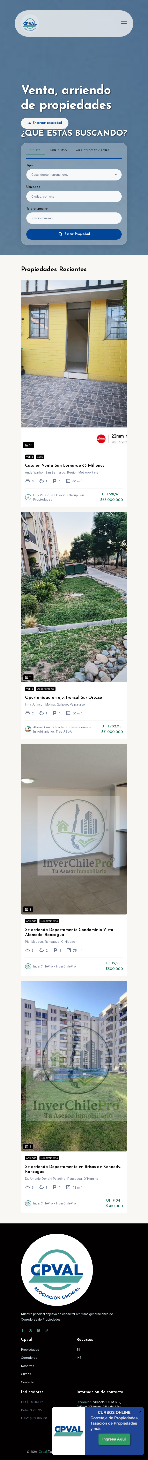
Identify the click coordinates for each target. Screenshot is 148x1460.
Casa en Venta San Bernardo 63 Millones (64, 470)
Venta (29, 460)
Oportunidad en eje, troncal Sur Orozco (63, 702)
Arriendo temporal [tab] (93, 150)
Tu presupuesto (37, 208)
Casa (40, 460)
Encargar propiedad (45, 123)
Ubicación (33, 187)
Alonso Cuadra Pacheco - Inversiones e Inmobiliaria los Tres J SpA (62, 733)
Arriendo (31, 924)
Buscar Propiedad (74, 234)
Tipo (29, 165)
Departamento (45, 692)
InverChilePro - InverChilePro (54, 970)
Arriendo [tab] (58, 150)
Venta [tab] (35, 150)
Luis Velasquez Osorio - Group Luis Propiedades (58, 501)
